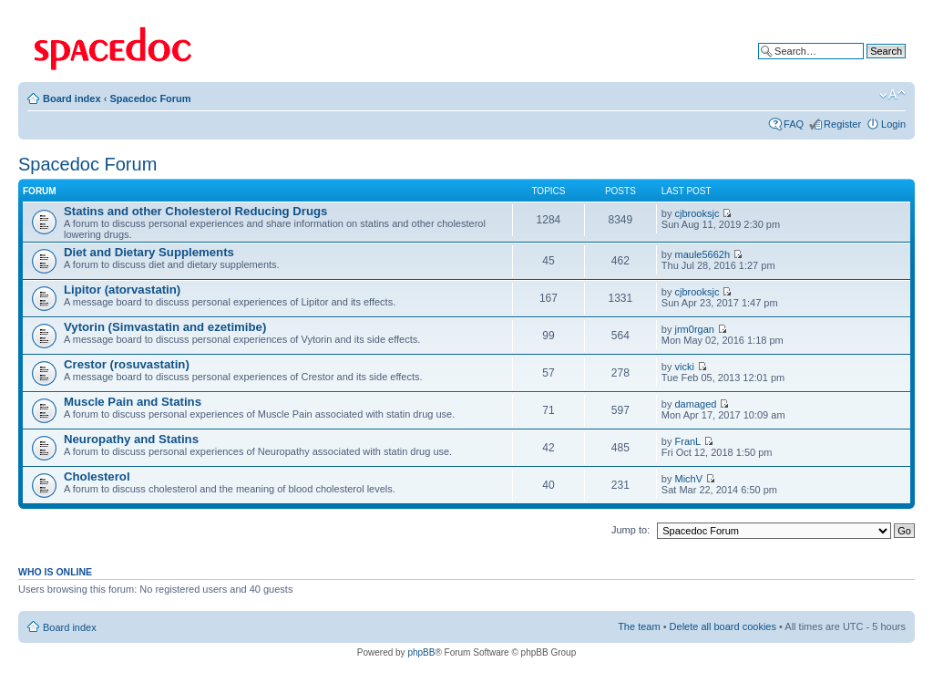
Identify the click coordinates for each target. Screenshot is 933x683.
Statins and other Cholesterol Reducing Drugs (195, 211)
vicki (684, 366)
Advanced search (867, 64)
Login (893, 124)
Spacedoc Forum (149, 98)
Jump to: (630, 529)
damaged (696, 403)
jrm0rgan (694, 329)
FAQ (794, 124)
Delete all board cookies (723, 626)
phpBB (421, 652)
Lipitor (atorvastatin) (122, 289)
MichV (689, 478)
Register (842, 124)
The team (639, 626)
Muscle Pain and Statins (132, 402)
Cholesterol (97, 476)
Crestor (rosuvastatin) (127, 364)
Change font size (892, 95)
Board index (72, 98)
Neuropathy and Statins (131, 439)
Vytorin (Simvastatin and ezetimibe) (165, 327)
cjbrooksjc (697, 213)
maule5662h (703, 254)
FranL (688, 441)
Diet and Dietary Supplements (149, 252)
